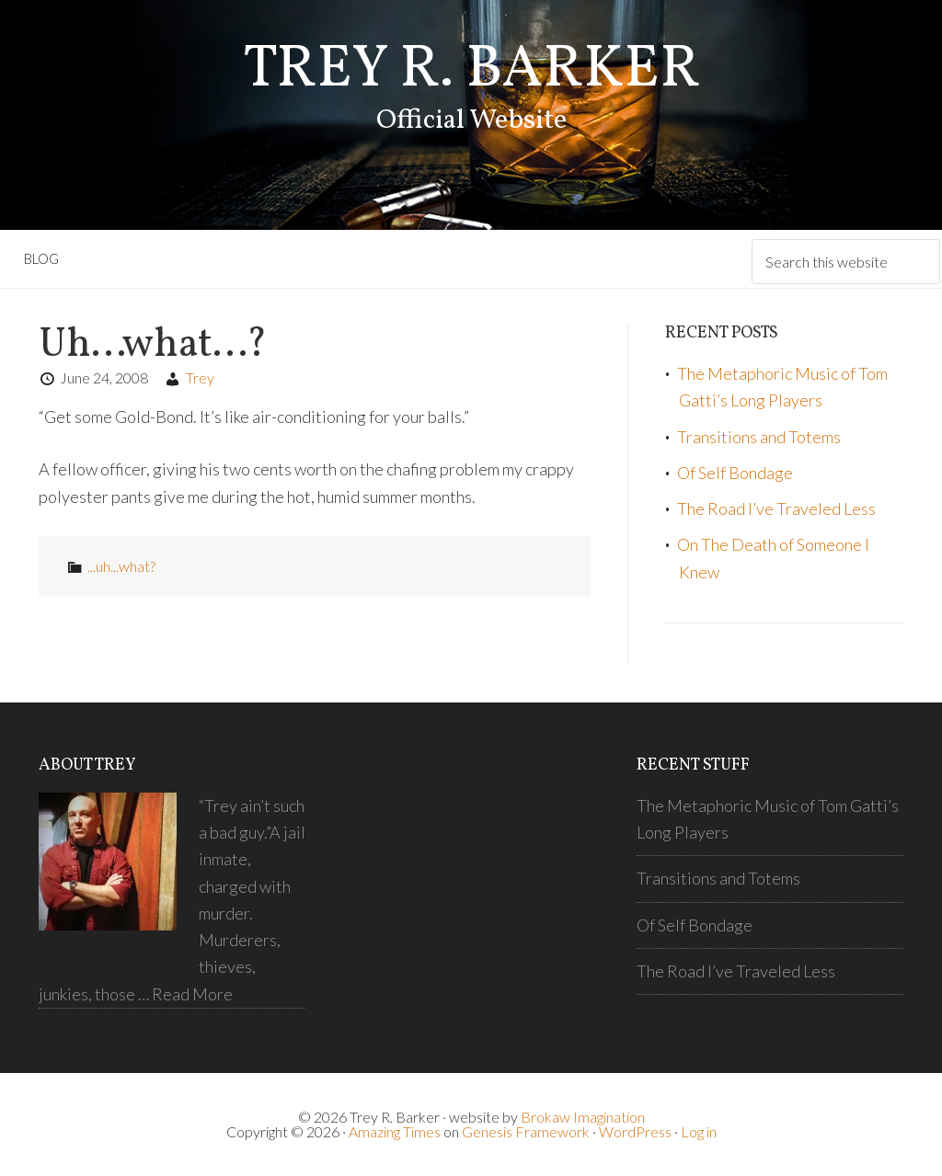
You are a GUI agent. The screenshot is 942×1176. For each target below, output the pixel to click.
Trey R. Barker (471, 70)
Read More (192, 994)
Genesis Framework (526, 1131)
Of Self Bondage (735, 472)
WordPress (635, 1131)
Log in (699, 1131)
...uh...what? (121, 566)
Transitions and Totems (759, 437)
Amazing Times (395, 1131)
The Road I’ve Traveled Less (776, 508)
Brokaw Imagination (583, 1116)
